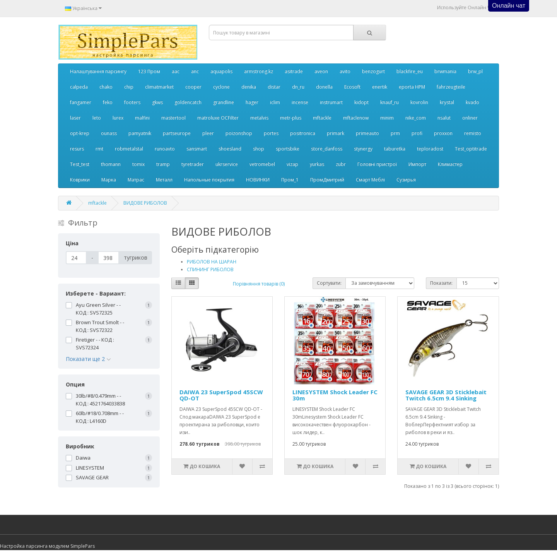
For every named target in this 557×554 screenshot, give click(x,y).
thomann (111, 164)
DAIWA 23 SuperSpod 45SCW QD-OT (221, 395)
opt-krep (79, 133)
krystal (447, 102)
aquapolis (221, 71)
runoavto (165, 148)
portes (271, 133)
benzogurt (373, 71)
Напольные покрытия (209, 179)
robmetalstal (129, 148)
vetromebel (262, 164)
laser (75, 118)
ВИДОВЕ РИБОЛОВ (145, 203)
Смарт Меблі (370, 179)
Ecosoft (352, 87)
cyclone (221, 87)
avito (345, 71)
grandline (223, 102)
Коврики (80, 179)
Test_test (79, 164)
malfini (142, 118)
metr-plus (290, 118)
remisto (472, 133)
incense (300, 102)
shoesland (230, 148)
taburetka (394, 148)
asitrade (294, 71)
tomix (138, 164)
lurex (118, 118)
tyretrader (192, 164)
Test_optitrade (471, 148)
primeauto (367, 133)
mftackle (322, 118)
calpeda (79, 87)
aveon (321, 71)
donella (324, 87)
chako (106, 87)
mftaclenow (356, 118)
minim (387, 118)
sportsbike (287, 148)
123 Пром (149, 71)
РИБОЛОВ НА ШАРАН (211, 261)
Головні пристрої (377, 164)
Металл (164, 179)
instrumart (331, 102)
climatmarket (159, 87)
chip (128, 87)
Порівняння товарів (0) (259, 283)
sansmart (196, 148)
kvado (472, 102)
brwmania (445, 71)
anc (195, 71)
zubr (341, 164)
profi (417, 133)
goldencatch (188, 102)
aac (175, 71)
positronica (302, 133)
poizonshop (239, 133)
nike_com (415, 118)
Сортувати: (329, 283)
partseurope (177, 133)
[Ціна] (76, 257)
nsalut (444, 118)
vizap (292, 164)
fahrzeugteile (451, 87)
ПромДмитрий (327, 179)
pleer (208, 133)
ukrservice (226, 164)
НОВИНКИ (258, 179)
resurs (77, 148)
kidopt (361, 102)
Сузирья (406, 179)
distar (274, 87)
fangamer (80, 102)
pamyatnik (139, 133)
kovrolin (419, 102)
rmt (99, 148)
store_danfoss (326, 148)
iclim (275, 102)
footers (132, 102)
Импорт (417, 164)
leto (96, 118)
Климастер (450, 164)
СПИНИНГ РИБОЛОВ (210, 269)
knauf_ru (389, 102)
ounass (109, 133)
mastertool (173, 118)
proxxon (443, 133)
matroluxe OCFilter (218, 118)
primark (335, 133)
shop (258, 148)
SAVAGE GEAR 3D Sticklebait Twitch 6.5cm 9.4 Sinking (446, 395)
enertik (379, 87)
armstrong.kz (258, 71)
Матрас (136, 179)
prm (395, 133)
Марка (108, 179)
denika (248, 87)
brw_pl (475, 71)
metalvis (259, 118)
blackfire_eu (409, 71)
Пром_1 (290, 179)
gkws (157, 102)
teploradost (430, 148)
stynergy (363, 148)
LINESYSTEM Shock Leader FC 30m (335, 395)
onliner (470, 118)
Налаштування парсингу (98, 71)
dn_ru (298, 87)
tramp (163, 164)
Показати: (441, 283)
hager (252, 102)
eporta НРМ (412, 87)
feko (108, 102)
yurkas (317, 164)
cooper (193, 87)
